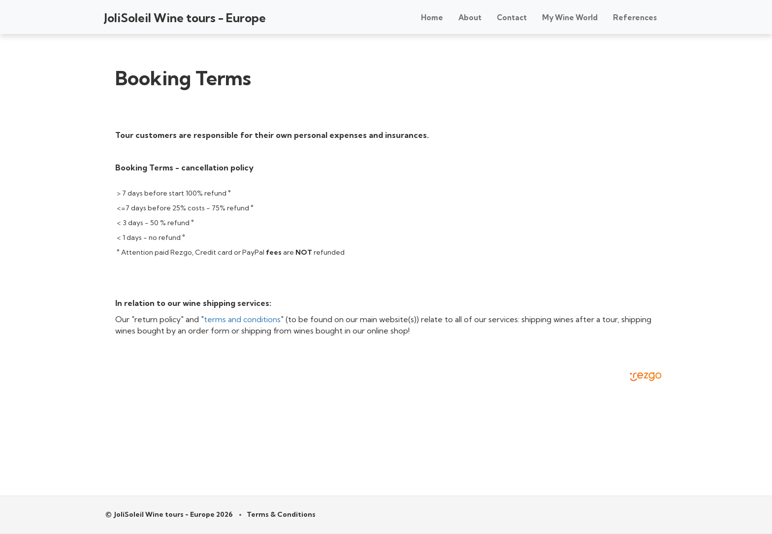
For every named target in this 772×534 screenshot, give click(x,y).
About (470, 17)
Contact (512, 17)
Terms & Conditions (281, 514)
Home (432, 17)
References (635, 17)
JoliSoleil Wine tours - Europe (185, 17)
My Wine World (570, 17)
